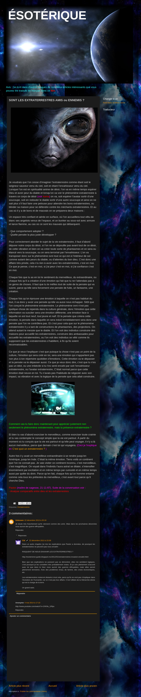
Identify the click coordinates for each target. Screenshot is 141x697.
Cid (23, 540)
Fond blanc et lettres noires (114, 103)
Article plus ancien (86, 685)
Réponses (22, 536)
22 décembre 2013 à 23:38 (40, 540)
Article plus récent (19, 685)
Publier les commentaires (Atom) (33, 691)
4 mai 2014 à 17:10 (32, 603)
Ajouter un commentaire (20, 616)
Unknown (19, 520)
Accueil (52, 685)
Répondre (19, 530)
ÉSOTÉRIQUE (47, 15)
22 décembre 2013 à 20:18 (35, 520)
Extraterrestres (24, 507)
